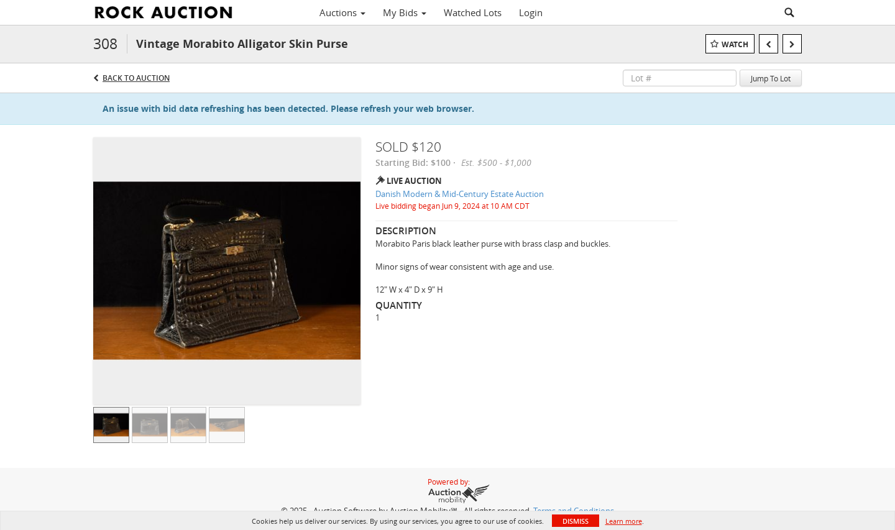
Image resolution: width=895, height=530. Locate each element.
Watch (735, 44)
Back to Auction (136, 78)
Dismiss (575, 521)
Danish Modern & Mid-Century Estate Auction (459, 193)
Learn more (623, 521)
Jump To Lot (771, 78)
